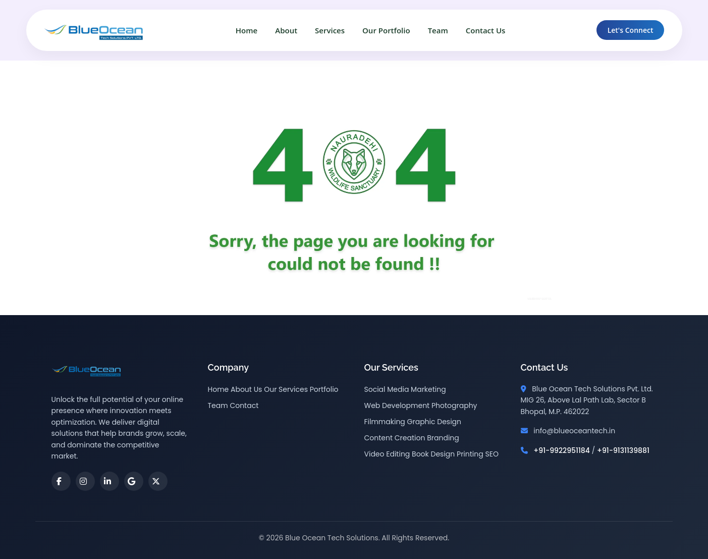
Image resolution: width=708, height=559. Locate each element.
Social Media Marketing (405, 389)
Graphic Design (434, 422)
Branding (443, 438)
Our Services (286, 389)
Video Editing (387, 454)
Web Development (397, 405)
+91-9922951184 (561, 450)
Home (246, 30)
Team (438, 30)
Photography (454, 405)
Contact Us (486, 30)
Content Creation (394, 438)
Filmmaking (384, 422)
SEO (491, 454)
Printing (470, 454)
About (286, 30)
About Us (246, 389)
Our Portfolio (386, 30)
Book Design (433, 454)
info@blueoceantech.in (574, 431)
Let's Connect (630, 30)
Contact (244, 405)
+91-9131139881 (623, 450)
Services (330, 30)
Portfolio (324, 389)
